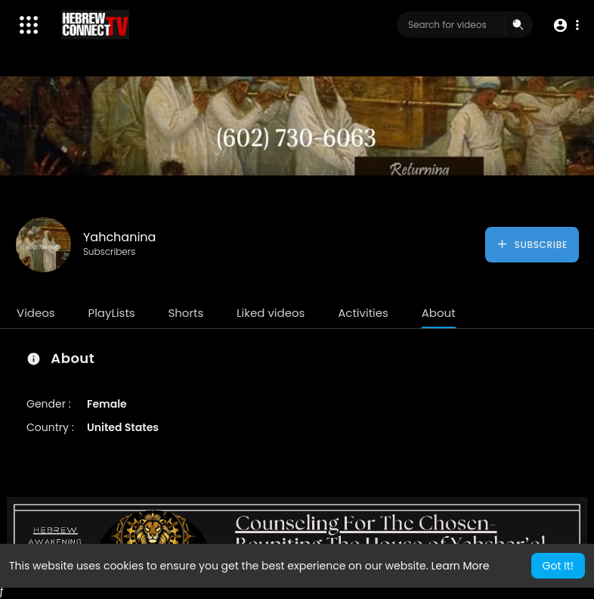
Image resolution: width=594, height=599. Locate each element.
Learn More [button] (460, 565)
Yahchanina (119, 237)
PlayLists (111, 313)
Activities (363, 313)
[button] (565, 25)
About (439, 313)
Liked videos (271, 313)
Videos (36, 313)
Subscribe (532, 244)
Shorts (185, 313)
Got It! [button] (558, 565)
